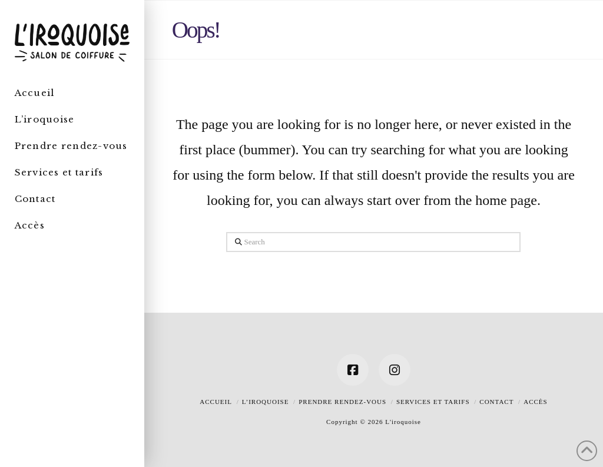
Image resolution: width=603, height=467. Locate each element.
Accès (535, 401)
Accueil (216, 401)
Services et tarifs (433, 401)
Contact (496, 401)
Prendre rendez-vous (342, 401)
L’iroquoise (265, 401)
